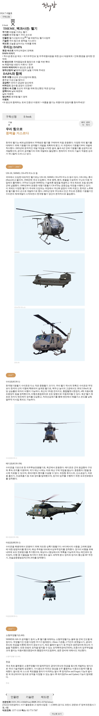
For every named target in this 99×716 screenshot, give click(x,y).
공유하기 (85, 123)
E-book (5, 25)
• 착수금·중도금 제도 (12, 56)
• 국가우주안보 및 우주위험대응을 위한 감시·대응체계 (47, 56)
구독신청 (6, 17)
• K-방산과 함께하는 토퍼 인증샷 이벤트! (21, 102)
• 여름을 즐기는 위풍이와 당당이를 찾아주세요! (63, 102)
